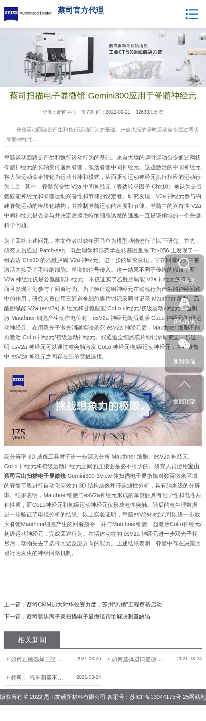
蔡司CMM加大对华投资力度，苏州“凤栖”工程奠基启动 (94, 604)
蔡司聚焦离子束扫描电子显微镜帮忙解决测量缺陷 (88, 616)
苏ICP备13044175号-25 (159, 697)
